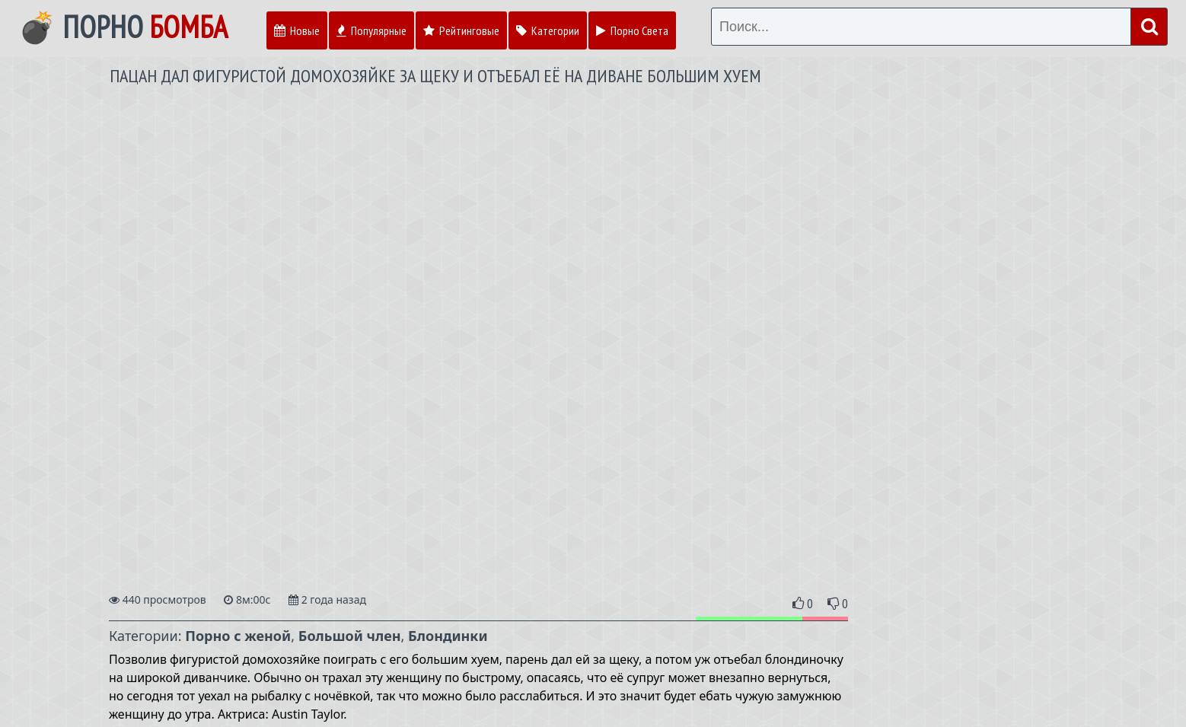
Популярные (371, 30)
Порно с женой (238, 636)
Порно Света (632, 30)
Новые (297, 30)
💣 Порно (123, 27)
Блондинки (448, 636)
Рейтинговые (461, 30)
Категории (547, 30)
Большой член (349, 636)
